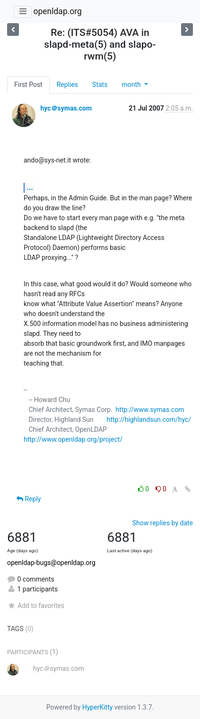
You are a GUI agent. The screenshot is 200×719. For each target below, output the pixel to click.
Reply (29, 499)
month (132, 84)
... (29, 187)
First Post (28, 84)
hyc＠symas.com (66, 108)
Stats (99, 84)
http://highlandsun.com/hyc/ (149, 419)
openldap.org (57, 11)
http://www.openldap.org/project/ (73, 439)
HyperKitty (97, 707)
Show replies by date (162, 523)
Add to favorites (35, 605)
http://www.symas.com (150, 409)
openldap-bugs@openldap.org (51, 562)
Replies (67, 84)
